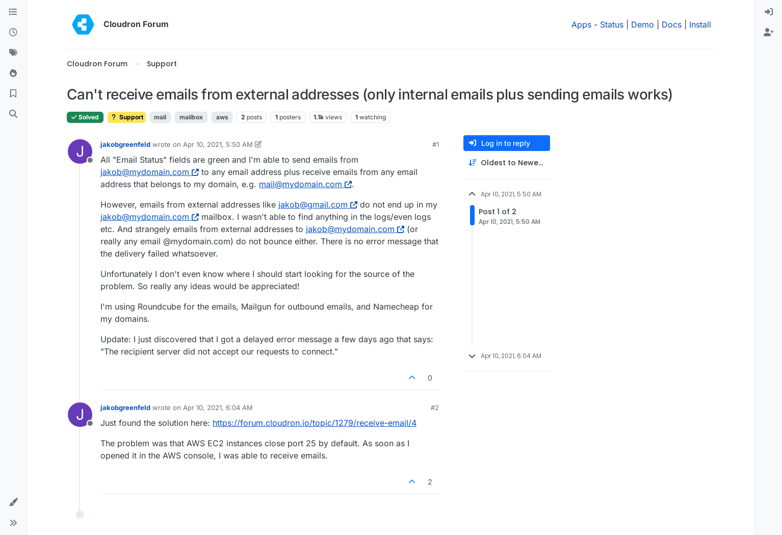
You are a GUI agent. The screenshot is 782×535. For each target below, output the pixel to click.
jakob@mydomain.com (149, 172)
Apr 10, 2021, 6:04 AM (218, 407)
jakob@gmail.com (317, 204)
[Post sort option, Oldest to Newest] (506, 163)
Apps (581, 24)
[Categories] (13, 12)
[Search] (13, 114)
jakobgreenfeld (125, 144)
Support (126, 117)
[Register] (769, 32)
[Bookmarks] (13, 94)
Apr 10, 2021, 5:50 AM (218, 144)
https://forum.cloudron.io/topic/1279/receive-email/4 (314, 423)
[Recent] (13, 32)
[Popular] (13, 73)
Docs (672, 24)
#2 (435, 407)
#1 (435, 144)
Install (700, 24)
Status (611, 24)
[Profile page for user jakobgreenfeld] (80, 151)
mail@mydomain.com (305, 184)
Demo (642, 24)
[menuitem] (769, 12)
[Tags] (13, 53)
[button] (13, 502)
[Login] (769, 12)
